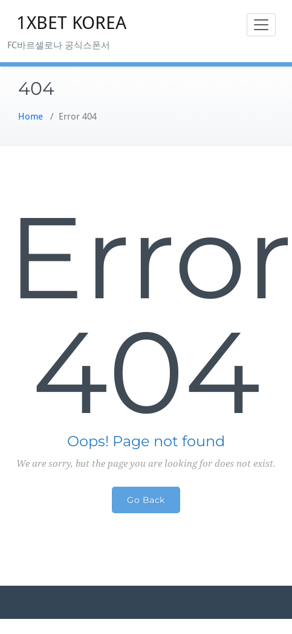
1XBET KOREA (71, 22)
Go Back (146, 500)
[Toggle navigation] (261, 24)
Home (30, 116)
